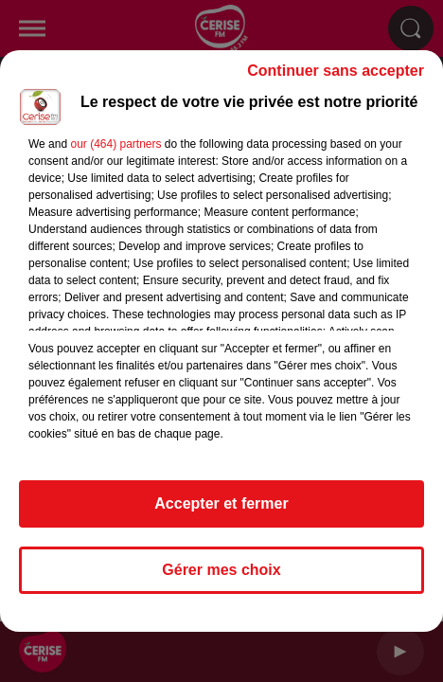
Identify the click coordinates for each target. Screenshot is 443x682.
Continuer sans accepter (335, 71)
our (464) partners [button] (115, 144)
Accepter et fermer (221, 503)
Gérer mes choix (221, 570)
